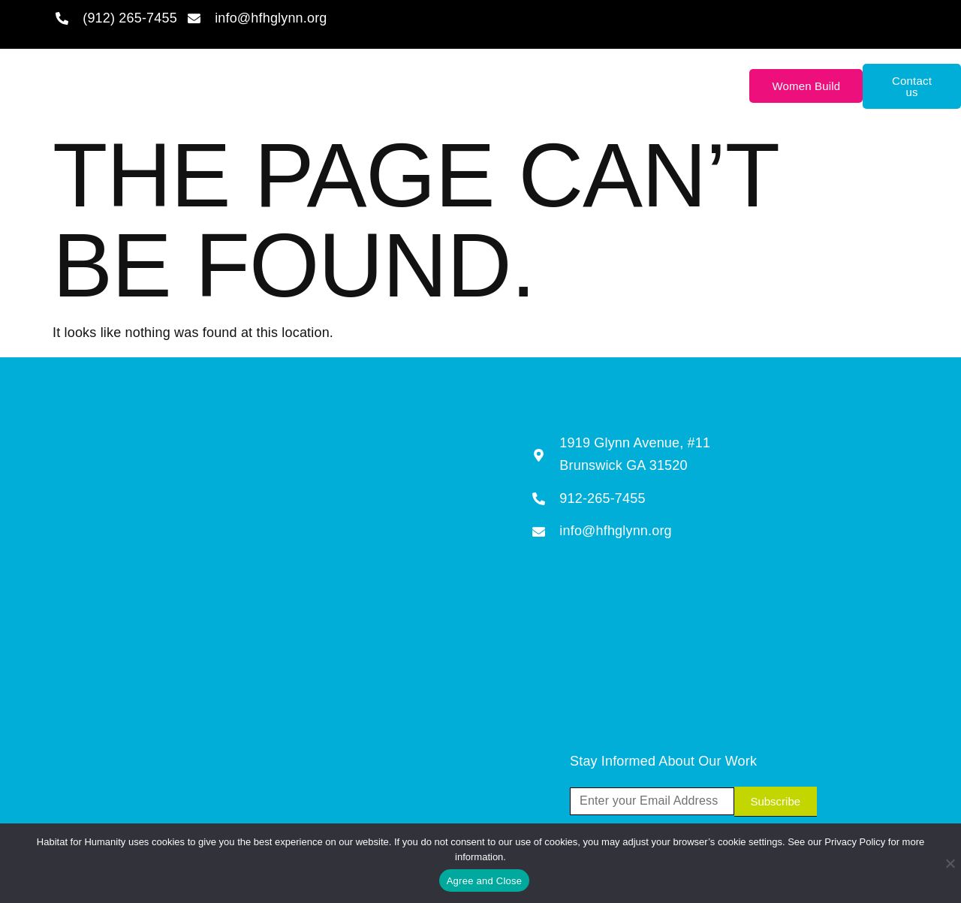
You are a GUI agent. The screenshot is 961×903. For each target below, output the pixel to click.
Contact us (912, 86)
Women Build (806, 86)
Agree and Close (485, 880)
